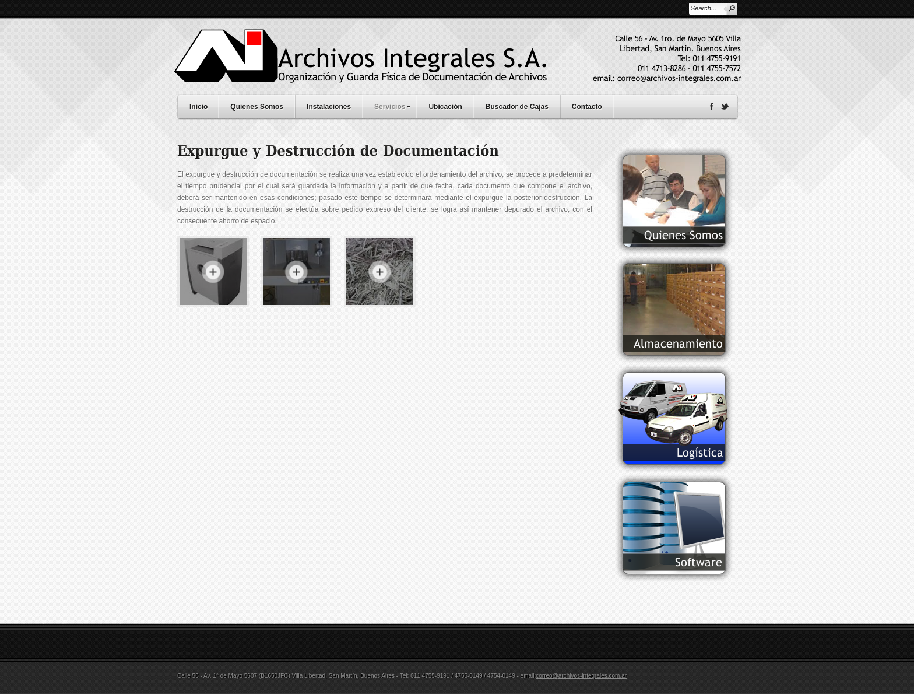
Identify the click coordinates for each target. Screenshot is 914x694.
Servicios (395, 105)
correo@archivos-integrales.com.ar (581, 675)
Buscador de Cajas (517, 107)
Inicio (198, 107)
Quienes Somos (256, 107)
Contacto (587, 107)
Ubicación (445, 107)
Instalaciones (329, 107)
